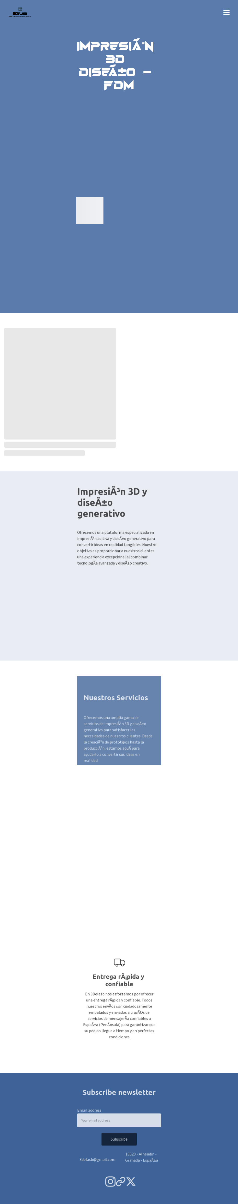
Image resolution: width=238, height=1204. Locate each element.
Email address (90, 1111)
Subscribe (119, 1139)
